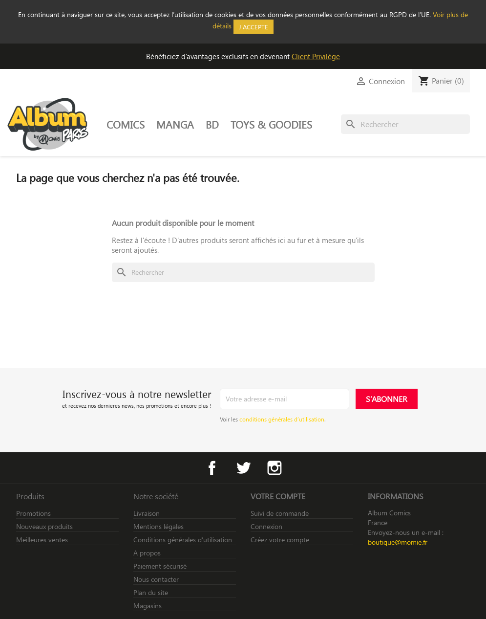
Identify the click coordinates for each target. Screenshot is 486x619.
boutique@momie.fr (397, 542)
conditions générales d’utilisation (281, 419)
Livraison (146, 513)
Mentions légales (158, 526)
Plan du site (150, 592)
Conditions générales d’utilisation (182, 539)
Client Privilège (316, 56)
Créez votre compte (280, 539)
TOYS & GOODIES (271, 124)
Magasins (147, 605)
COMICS (125, 124)
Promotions (33, 513)
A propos (147, 552)
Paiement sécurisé (160, 566)
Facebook (212, 468)
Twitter (243, 468)
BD (212, 124)
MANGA (175, 124)
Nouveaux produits (44, 526)
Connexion (266, 526)
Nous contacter (156, 579)
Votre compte (278, 496)
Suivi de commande (280, 513)
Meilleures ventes (42, 539)
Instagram (274, 468)
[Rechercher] (405, 124)
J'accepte (253, 26)
